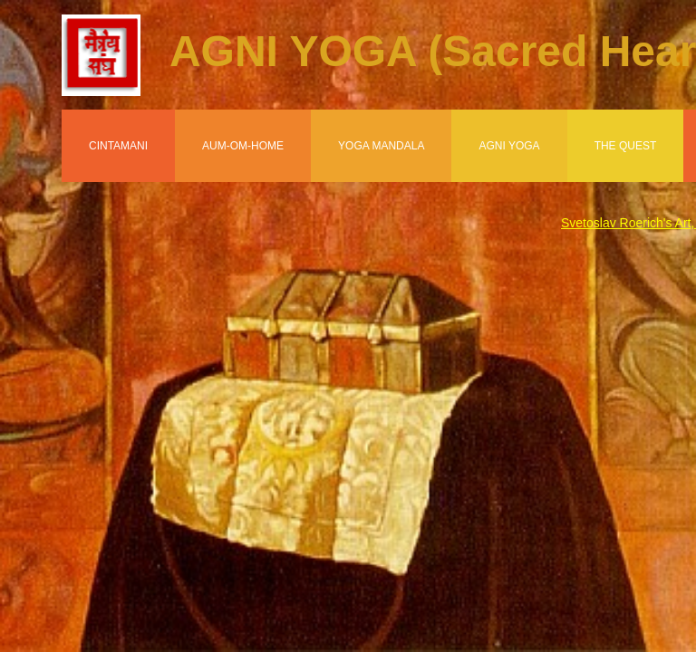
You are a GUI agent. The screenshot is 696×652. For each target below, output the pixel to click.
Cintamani (118, 145)
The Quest (625, 145)
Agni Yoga (508, 145)
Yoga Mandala (381, 145)
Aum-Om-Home (243, 145)
